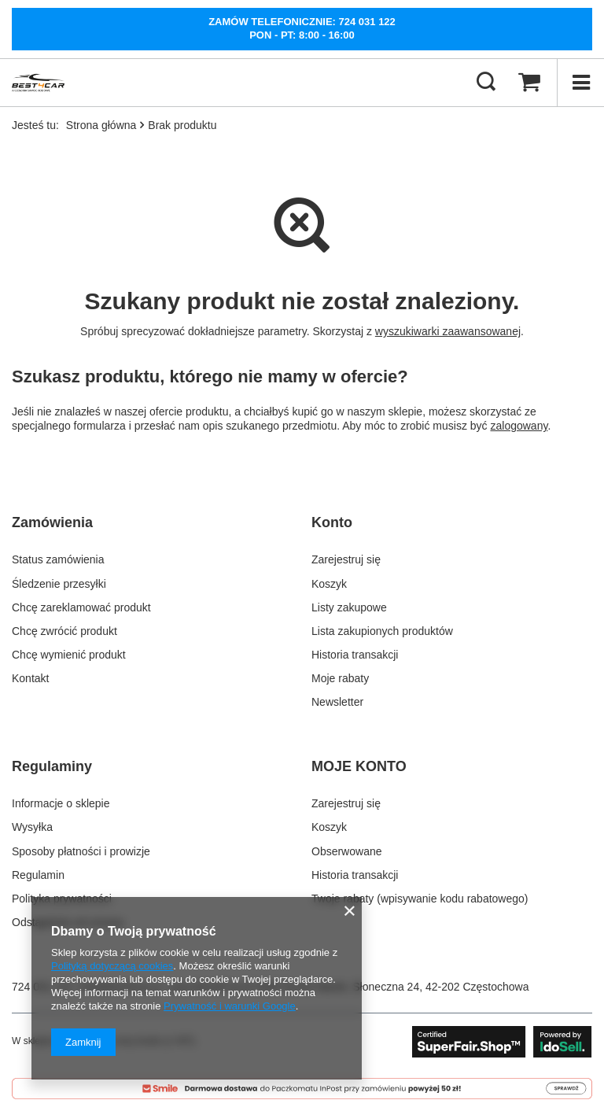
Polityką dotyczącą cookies (112, 966)
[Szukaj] (486, 82)
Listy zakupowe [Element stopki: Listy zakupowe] (349, 607)
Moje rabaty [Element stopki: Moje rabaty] (340, 678)
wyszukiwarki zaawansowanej (448, 331)
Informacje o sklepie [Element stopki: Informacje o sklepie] (61, 803)
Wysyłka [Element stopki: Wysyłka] (32, 827)
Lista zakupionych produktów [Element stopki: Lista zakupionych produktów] (382, 631)
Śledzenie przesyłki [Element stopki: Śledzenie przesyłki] (59, 584)
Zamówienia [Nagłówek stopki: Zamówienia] (52, 522)
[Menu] (580, 82)
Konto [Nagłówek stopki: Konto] (331, 522)
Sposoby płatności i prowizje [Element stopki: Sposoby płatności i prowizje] (81, 851)
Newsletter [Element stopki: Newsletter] (337, 702)
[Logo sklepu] (38, 82)
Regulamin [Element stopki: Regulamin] (38, 875)
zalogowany (519, 425)
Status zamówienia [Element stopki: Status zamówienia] (58, 559)
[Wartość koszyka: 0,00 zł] (529, 82)
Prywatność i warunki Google (230, 1006)
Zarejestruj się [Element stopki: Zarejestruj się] (346, 559)
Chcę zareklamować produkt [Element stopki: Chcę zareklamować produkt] (81, 607)
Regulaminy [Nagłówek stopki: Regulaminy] (52, 766)
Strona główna (101, 125)
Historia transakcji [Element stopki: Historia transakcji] (354, 654)
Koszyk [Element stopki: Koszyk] (329, 584)
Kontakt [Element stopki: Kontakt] (30, 678)
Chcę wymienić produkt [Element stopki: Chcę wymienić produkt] (69, 654)
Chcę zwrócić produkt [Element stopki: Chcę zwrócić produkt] (64, 631)
